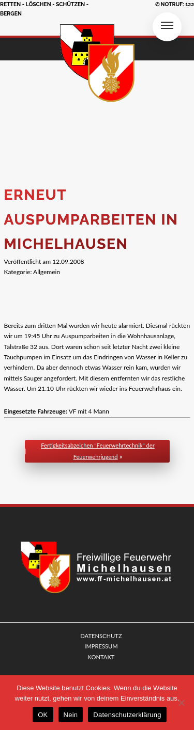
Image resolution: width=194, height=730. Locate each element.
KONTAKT (101, 657)
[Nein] (181, 702)
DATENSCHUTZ (101, 635)
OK (43, 715)
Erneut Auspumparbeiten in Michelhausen (91, 219)
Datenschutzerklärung (127, 715)
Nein (71, 715)
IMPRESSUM (100, 646)
